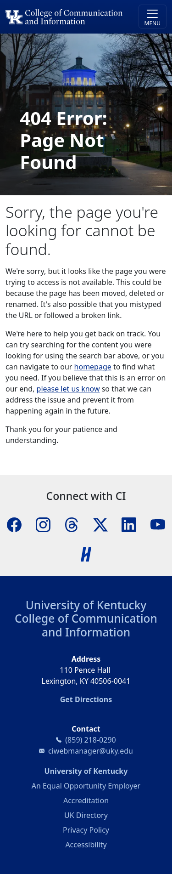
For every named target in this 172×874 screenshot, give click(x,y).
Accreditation (86, 800)
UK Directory (86, 815)
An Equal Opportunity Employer (86, 786)
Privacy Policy (86, 830)
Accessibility (85, 845)
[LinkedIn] (129, 524)
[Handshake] (86, 553)
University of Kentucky (86, 605)
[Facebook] (14, 524)
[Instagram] (43, 524)
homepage (92, 367)
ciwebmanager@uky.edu (90, 751)
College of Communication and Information (86, 625)
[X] (100, 524)
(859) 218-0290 (90, 740)
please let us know (68, 389)
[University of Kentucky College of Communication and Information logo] (66, 17)
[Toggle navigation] (152, 16)
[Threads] (71, 524)
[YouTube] (157, 524)
